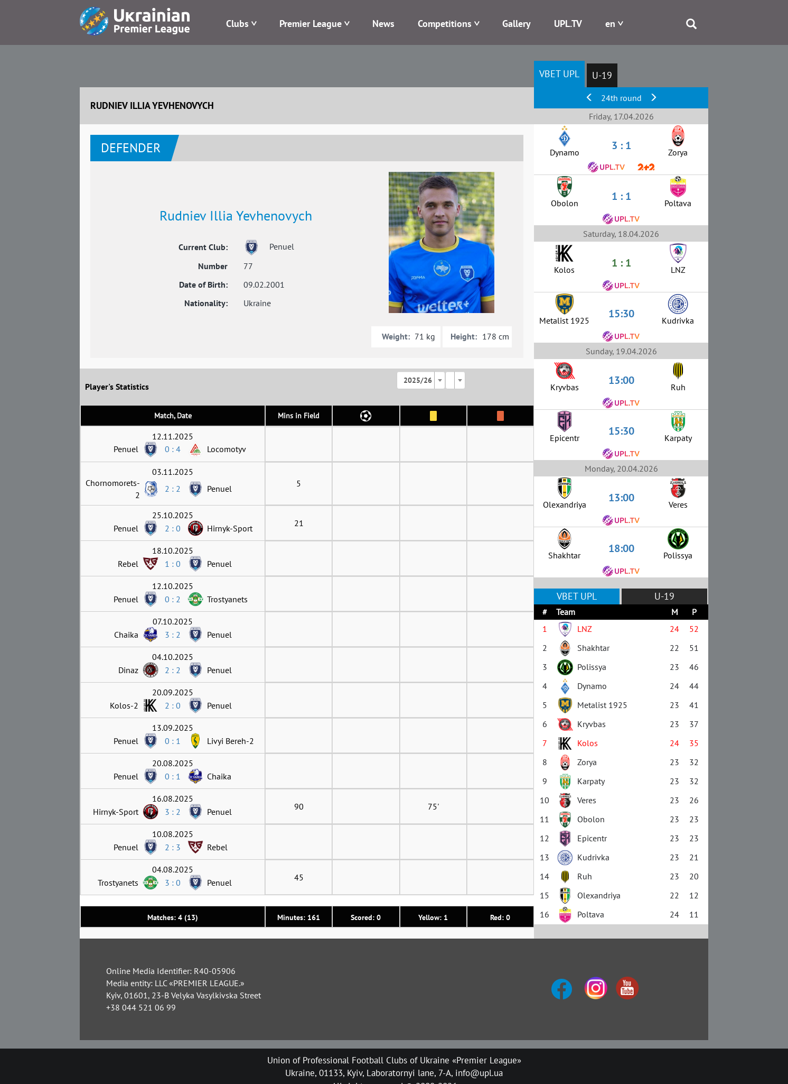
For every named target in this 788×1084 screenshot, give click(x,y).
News (383, 23)
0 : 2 (173, 599)
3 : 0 (173, 882)
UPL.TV (568, 23)
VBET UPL (559, 74)
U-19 (602, 75)
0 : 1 (173, 741)
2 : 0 (173, 528)
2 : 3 (173, 847)
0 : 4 (173, 449)
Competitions (445, 23)
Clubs (237, 23)
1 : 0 (173, 563)
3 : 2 (173, 634)
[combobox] (421, 380)
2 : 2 (173, 488)
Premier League (310, 23)
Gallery (516, 23)
